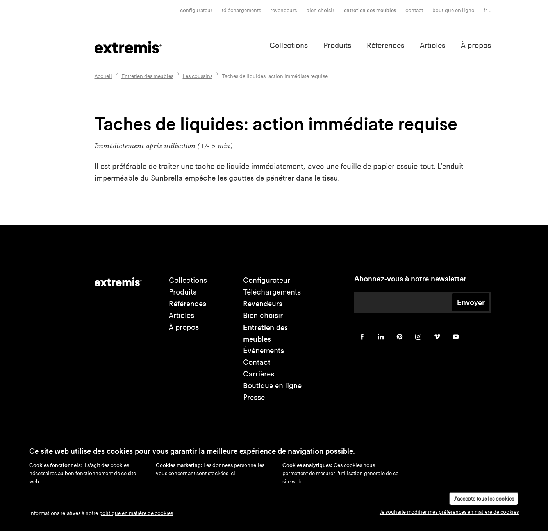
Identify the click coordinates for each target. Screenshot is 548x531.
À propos (476, 45)
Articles (432, 45)
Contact (414, 10)
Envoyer (471, 302)
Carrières (258, 373)
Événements (263, 350)
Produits (337, 45)
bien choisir (320, 10)
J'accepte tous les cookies (484, 498)
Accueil (103, 76)
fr (485, 10)
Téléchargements (241, 10)
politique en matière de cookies (136, 513)
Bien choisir (263, 315)
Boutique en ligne (453, 10)
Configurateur (196, 10)
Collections (289, 45)
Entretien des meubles (370, 10)
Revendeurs (283, 10)
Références (385, 45)
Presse (254, 397)
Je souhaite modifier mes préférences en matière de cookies (449, 512)
